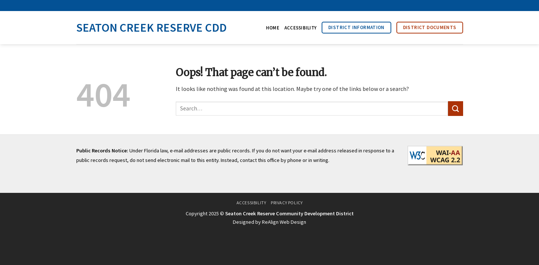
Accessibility (300, 28)
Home (272, 28)
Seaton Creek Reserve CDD (151, 27)
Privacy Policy (287, 202)
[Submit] (455, 108)
